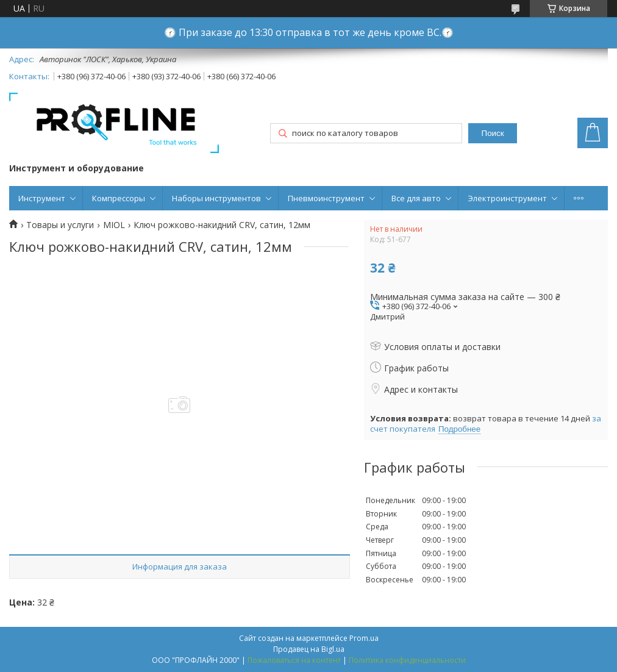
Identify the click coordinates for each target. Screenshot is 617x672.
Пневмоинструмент (326, 198)
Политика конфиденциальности (407, 660)
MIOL (114, 225)
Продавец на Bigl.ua (308, 649)
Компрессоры (118, 198)
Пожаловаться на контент (294, 660)
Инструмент (41, 198)
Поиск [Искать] (493, 133)
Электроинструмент (507, 198)
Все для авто (416, 198)
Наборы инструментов (216, 198)
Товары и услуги (60, 225)
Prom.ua (364, 638)
